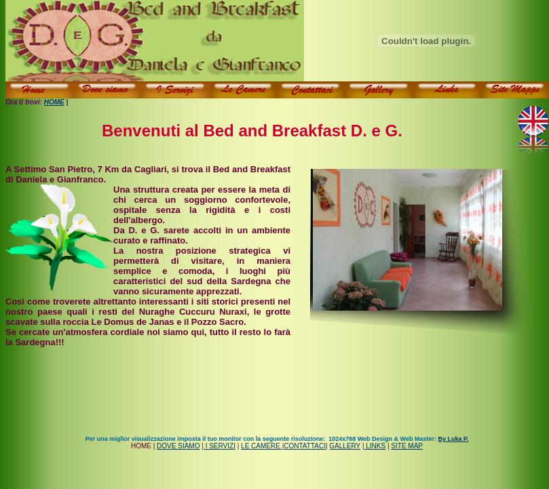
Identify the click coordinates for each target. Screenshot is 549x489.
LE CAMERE (261, 446)
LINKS (375, 446)
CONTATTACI (305, 446)
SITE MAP (407, 446)
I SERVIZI (219, 446)
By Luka (453, 438)
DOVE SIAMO (178, 446)
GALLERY (344, 446)
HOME (54, 102)
